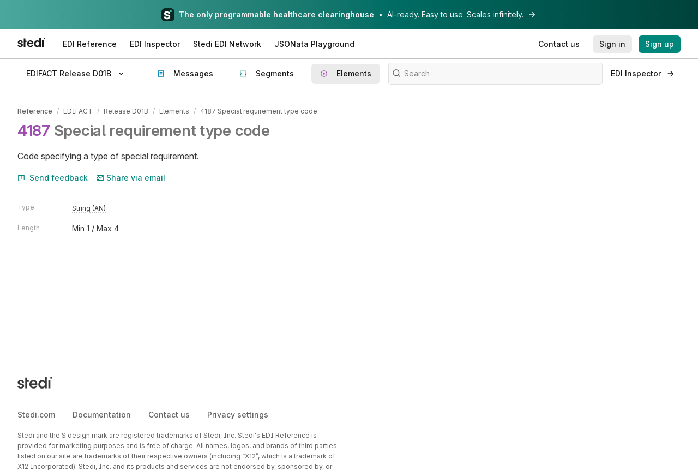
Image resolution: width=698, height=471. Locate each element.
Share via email (131, 177)
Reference (34, 111)
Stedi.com (36, 414)
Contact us (169, 414)
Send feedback (52, 177)
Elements (174, 111)
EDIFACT (78, 111)
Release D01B (126, 111)
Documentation (102, 414)
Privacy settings (237, 414)
